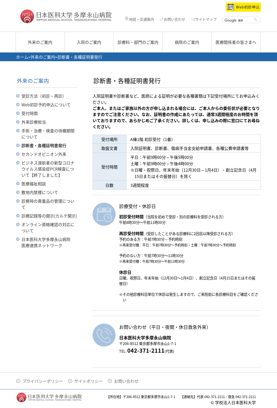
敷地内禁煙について (39, 192)
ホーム (22, 57)
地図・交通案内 (139, 19)
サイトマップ (204, 19)
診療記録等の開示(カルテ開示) (49, 216)
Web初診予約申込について (46, 104)
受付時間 (29, 113)
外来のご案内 (40, 42)
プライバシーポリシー (42, 381)
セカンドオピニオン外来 (43, 154)
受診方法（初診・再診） (43, 96)
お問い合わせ (172, 19)
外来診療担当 (33, 122)
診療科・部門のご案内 (138, 42)
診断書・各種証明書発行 (43, 145)
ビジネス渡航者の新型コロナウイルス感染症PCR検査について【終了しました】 (47, 169)
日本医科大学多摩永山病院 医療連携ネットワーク (47, 242)
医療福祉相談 (33, 184)
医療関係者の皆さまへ (236, 42)
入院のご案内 (89, 42)
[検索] (239, 20)
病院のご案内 (187, 42)
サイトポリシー (88, 381)
